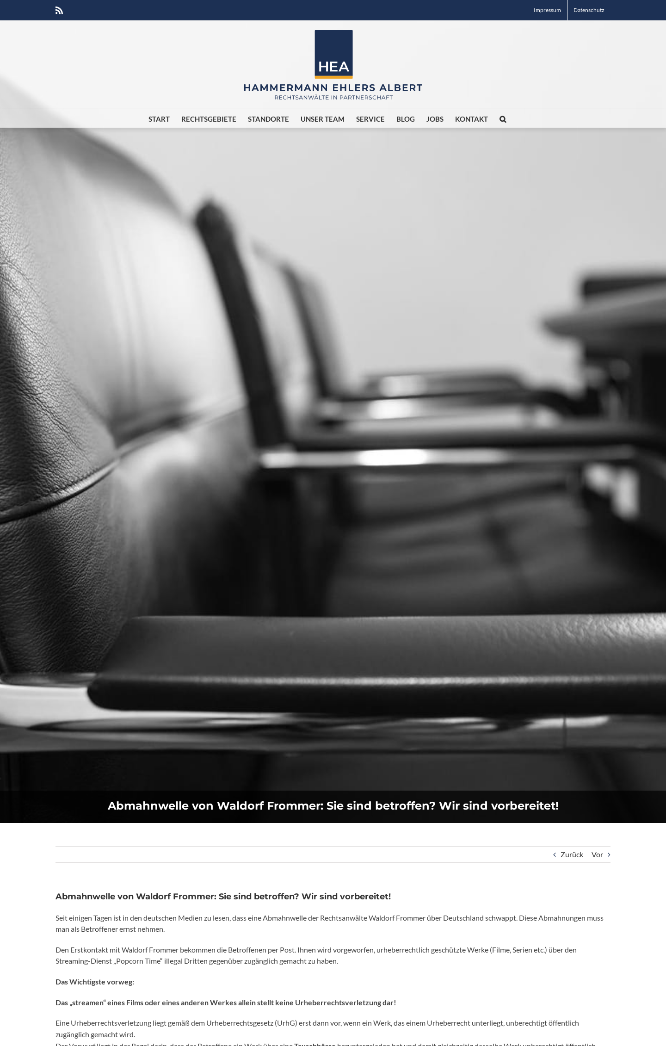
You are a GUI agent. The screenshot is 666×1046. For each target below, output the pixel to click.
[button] (503, 118)
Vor (597, 854)
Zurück (572, 854)
